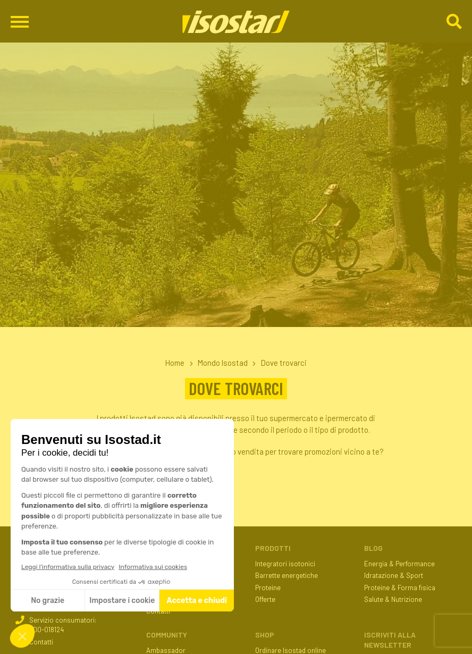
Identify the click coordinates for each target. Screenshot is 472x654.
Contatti (41, 642)
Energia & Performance (399, 563)
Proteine (268, 587)
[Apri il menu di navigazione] (19, 21)
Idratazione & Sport (393, 575)
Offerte (265, 599)
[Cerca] (453, 22)
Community (166, 634)
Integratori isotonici (285, 563)
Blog (373, 547)
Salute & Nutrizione (393, 599)
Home (174, 362)
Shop (264, 634)
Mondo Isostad (223, 362)
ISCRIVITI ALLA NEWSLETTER (390, 639)
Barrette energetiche (286, 575)
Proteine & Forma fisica (399, 587)
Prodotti (273, 547)
